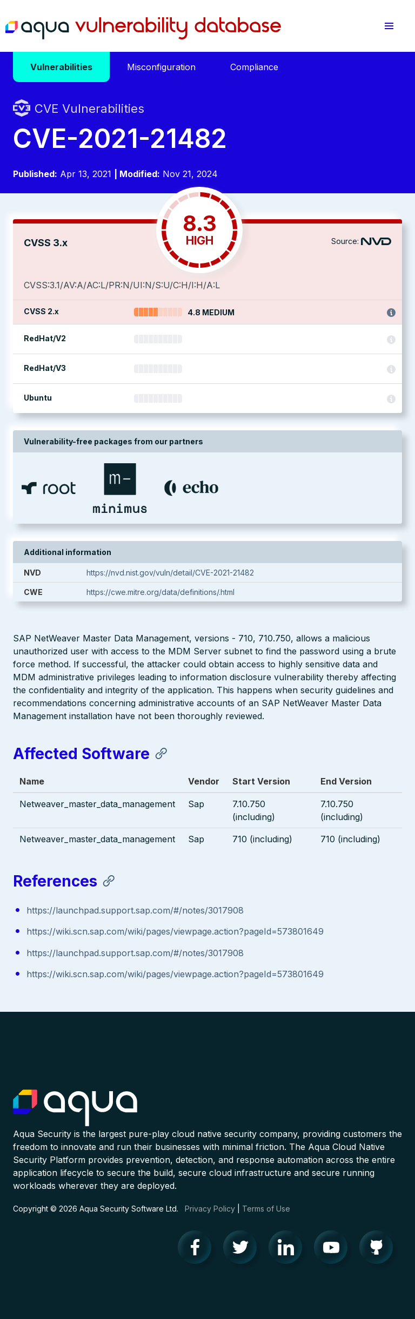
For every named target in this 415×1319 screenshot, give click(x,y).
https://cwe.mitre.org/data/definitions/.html (160, 592)
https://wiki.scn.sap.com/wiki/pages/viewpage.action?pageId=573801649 (175, 931)
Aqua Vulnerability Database (143, 28)
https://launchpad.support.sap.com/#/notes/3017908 (135, 910)
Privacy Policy (210, 1208)
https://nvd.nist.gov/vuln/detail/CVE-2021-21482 (170, 572)
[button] (389, 26)
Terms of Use (266, 1208)
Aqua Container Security (75, 1108)
